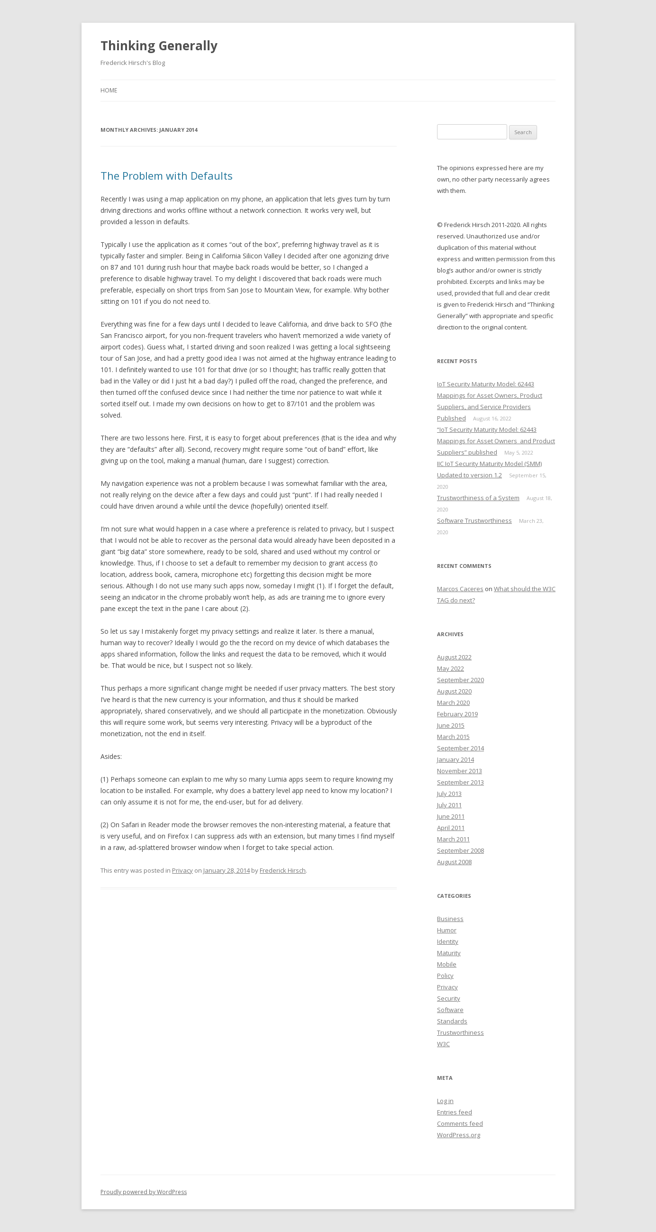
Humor (446, 930)
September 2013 (460, 782)
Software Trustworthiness (474, 520)
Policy (445, 975)
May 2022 (450, 668)
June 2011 (451, 816)
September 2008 (460, 850)
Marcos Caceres (460, 588)
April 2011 (451, 827)
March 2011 (453, 839)
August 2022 (454, 657)
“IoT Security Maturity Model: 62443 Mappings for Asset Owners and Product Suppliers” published (496, 440)
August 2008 (454, 862)
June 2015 (451, 725)
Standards (452, 1021)
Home (108, 90)
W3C (443, 1044)
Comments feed (460, 1123)
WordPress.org (458, 1135)
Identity (447, 941)
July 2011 (449, 805)
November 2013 (459, 771)
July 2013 (449, 793)
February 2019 (457, 714)
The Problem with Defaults (166, 175)
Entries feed (454, 1112)
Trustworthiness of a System (478, 497)
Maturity (449, 953)
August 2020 (454, 691)
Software (450, 1009)
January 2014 (455, 759)
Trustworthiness (460, 1032)
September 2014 (460, 748)
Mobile (446, 964)
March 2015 (453, 736)
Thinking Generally (159, 45)
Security (448, 998)
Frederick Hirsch (283, 870)
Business (450, 918)
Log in (445, 1100)
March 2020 (453, 702)
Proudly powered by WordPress (143, 1192)
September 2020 (460, 679)
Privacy (182, 870)
